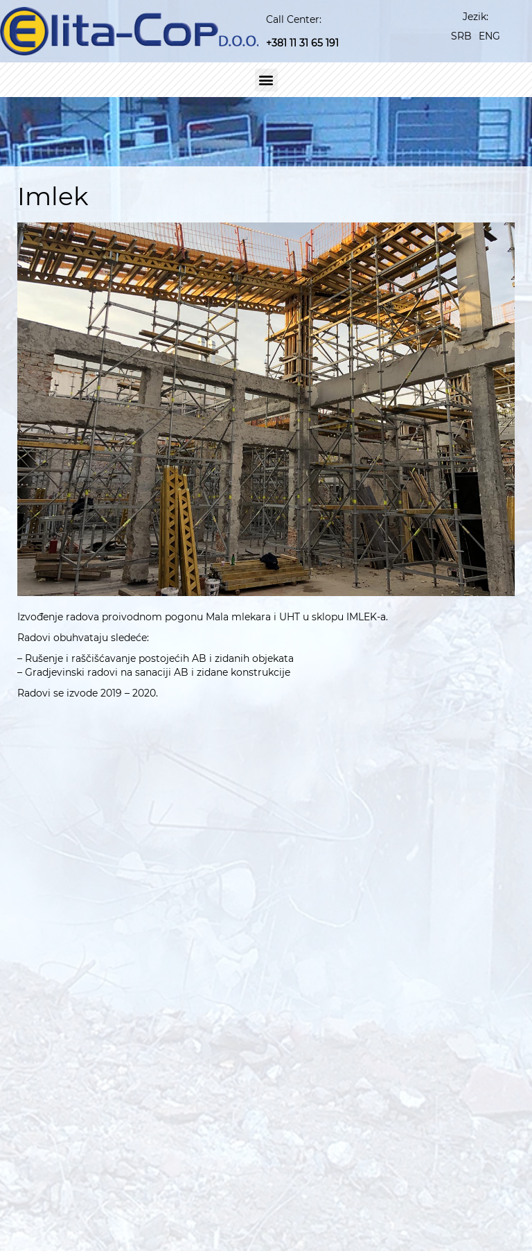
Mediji (379, 1227)
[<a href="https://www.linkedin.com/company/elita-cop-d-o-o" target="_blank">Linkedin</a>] (377, 965)
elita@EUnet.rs (434, 927)
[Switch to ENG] (489, 35)
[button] (266, 80)
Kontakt (480, 1227)
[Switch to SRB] (461, 35)
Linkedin (417, 964)
